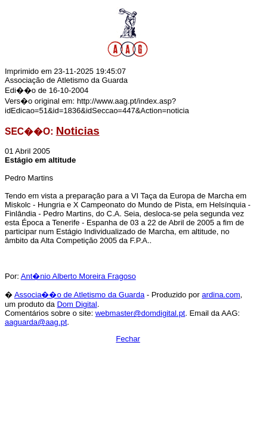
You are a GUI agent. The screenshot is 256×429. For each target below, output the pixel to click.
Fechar (128, 338)
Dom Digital (77, 304)
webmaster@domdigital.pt (140, 313)
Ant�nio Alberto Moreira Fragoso (78, 276)
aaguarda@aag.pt (36, 322)
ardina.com (221, 294)
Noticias (78, 131)
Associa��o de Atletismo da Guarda (79, 294)
